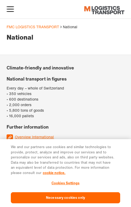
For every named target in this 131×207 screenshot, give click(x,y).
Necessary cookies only (65, 199)
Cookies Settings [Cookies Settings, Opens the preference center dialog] (65, 184)
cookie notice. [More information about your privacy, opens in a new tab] (54, 174)
